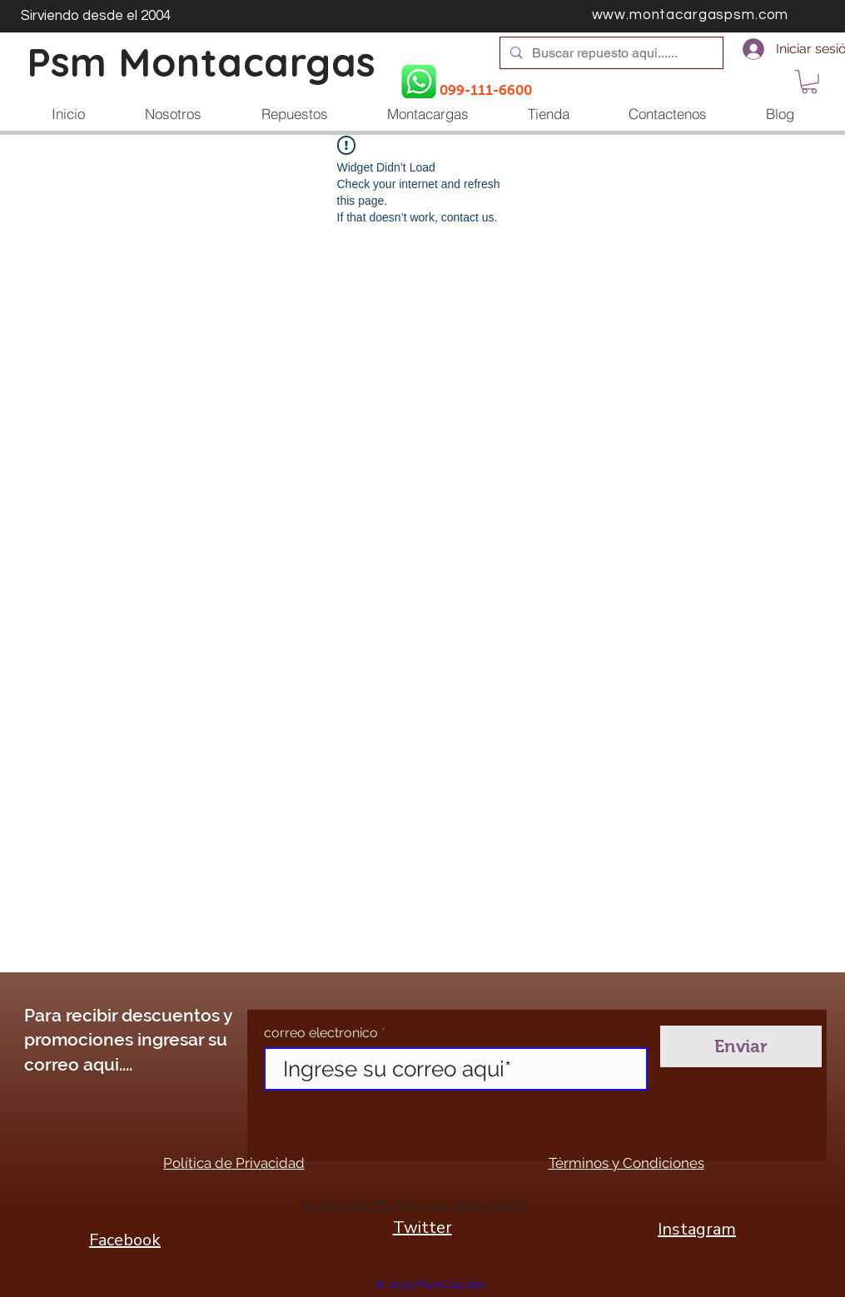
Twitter (422, 1227)
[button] (809, 82)
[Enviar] (741, 1046)
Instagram (697, 1229)
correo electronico (321, 1033)
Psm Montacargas (201, 62)
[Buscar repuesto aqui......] (610, 53)
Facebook (125, 1240)
